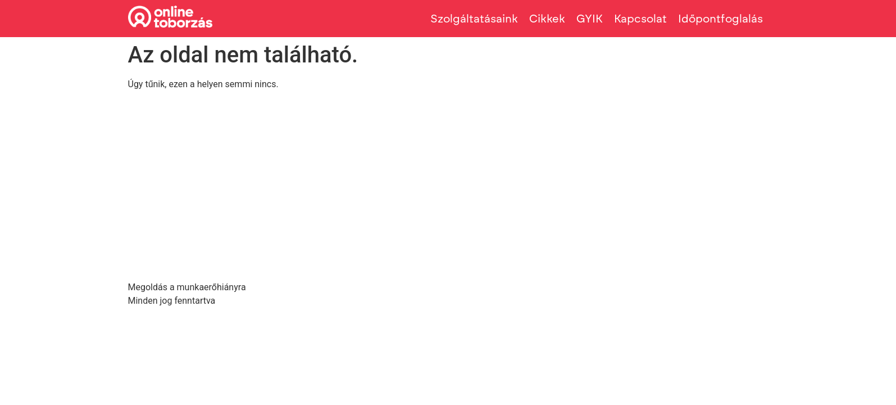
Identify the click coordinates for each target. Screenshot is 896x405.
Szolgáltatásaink (474, 18)
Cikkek (547, 18)
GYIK (589, 18)
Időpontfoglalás (720, 18)
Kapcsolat (640, 18)
